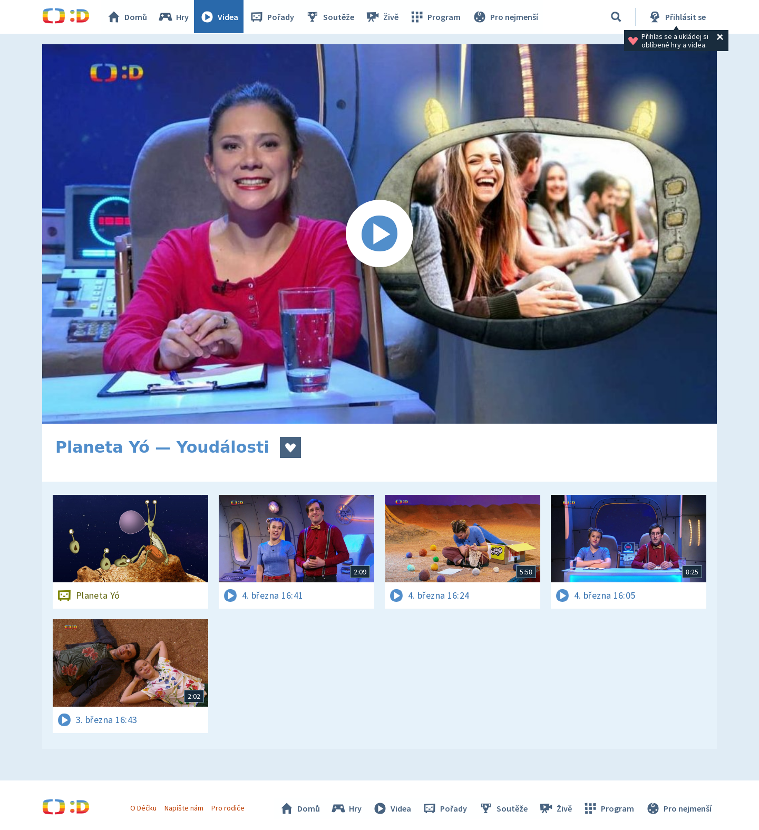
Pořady (272, 17)
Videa (219, 17)
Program (435, 17)
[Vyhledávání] (616, 17)
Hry (173, 17)
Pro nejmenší (505, 17)
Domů (127, 17)
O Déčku (143, 808)
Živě (382, 17)
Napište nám (183, 808)
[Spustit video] (379, 234)
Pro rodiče (228, 808)
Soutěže (330, 17)
